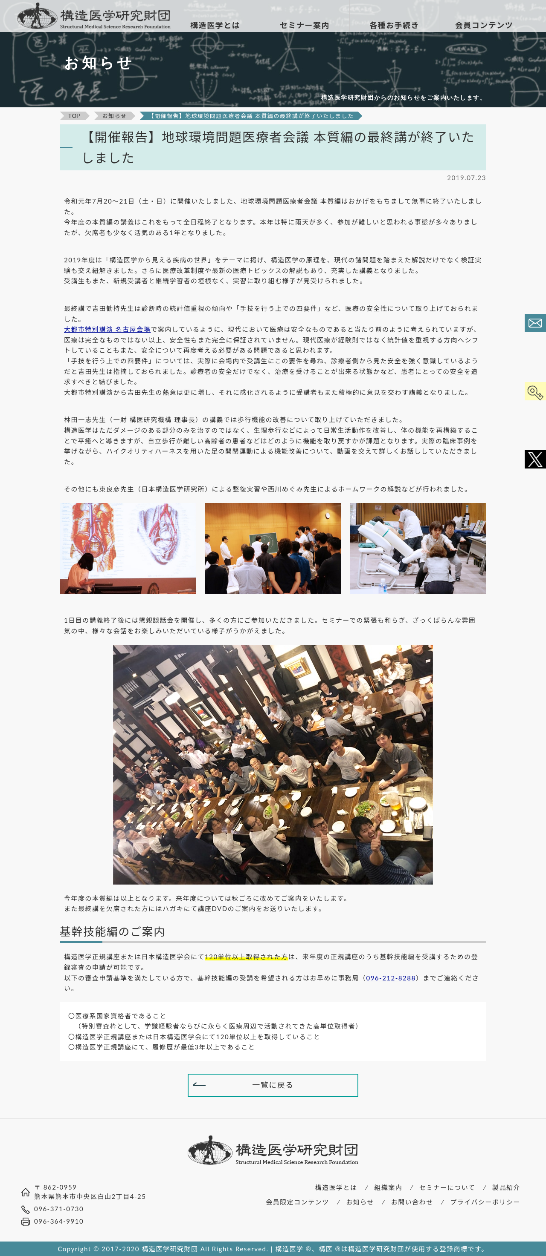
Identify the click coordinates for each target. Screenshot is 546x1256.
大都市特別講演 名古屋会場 (107, 329)
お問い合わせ (412, 1202)
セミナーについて (447, 1187)
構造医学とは (336, 1187)
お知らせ (360, 1202)
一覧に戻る (273, 1084)
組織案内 (388, 1187)
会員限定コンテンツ (297, 1202)
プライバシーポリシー (485, 1202)
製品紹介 (506, 1187)
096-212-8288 (390, 978)
